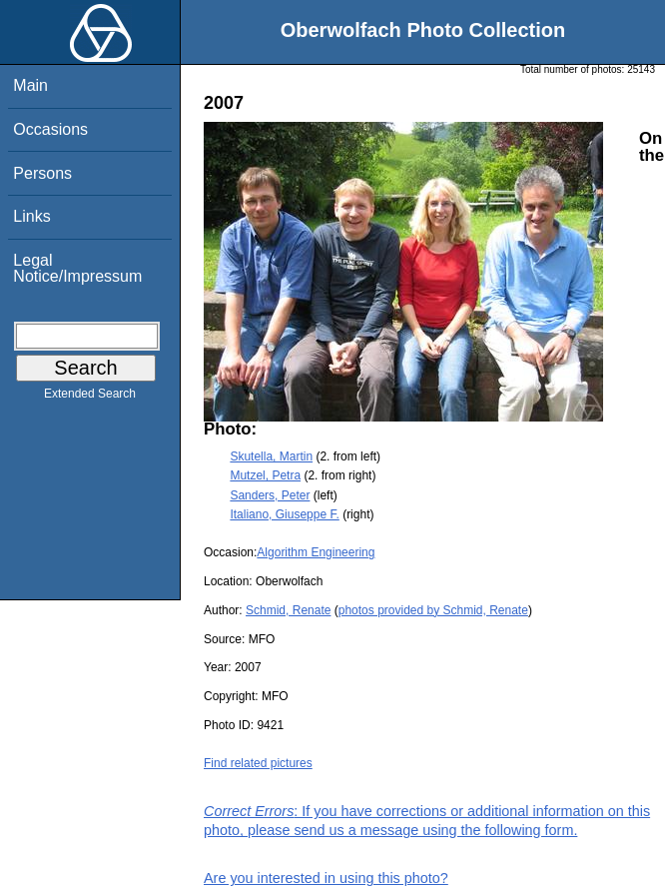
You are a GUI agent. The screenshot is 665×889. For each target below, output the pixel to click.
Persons (42, 173)
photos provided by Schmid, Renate (433, 610)
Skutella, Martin (271, 456)
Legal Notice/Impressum (77, 268)
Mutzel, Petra (265, 475)
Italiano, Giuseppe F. (284, 514)
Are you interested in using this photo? (326, 878)
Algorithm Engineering (315, 552)
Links (31, 216)
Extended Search (90, 398)
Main (30, 85)
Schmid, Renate (288, 610)
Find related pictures (258, 763)
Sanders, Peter (270, 495)
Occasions (50, 129)
